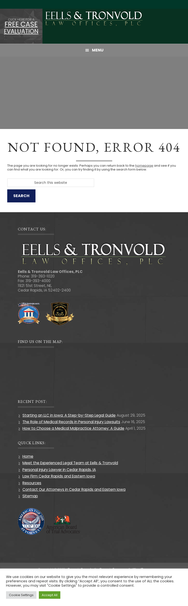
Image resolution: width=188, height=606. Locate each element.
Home (27, 456)
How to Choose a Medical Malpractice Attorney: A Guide (73, 428)
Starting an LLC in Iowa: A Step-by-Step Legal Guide (69, 415)
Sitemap (30, 496)
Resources (31, 482)
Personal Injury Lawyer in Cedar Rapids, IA (59, 469)
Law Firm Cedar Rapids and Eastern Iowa (58, 476)
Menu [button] (98, 50)
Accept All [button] (49, 595)
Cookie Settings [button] (21, 595)
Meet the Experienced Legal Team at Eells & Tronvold (70, 462)
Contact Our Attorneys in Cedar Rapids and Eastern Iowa (73, 489)
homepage (144, 165)
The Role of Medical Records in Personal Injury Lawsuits (71, 421)
